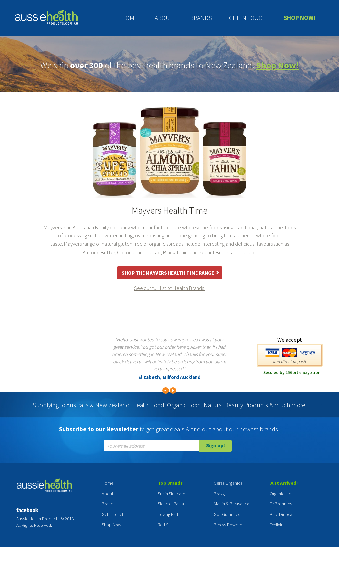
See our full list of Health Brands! (169, 288)
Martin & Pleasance (231, 504)
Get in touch (248, 18)
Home (129, 18)
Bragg (219, 494)
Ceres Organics (228, 483)
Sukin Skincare (171, 494)
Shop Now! (300, 18)
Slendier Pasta (171, 504)
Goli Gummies (227, 514)
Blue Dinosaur (283, 514)
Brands (201, 18)
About (164, 18)
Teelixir (276, 524)
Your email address (125, 446)
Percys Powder (228, 524)
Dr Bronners (281, 504)
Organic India (282, 494)
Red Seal (166, 524)
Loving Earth (169, 514)
